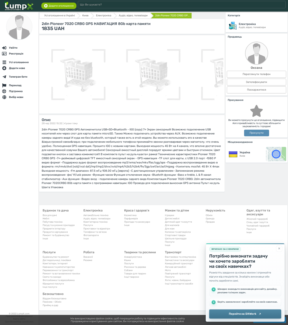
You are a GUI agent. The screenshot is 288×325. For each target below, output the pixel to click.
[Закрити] (279, 249)
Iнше (45, 238)
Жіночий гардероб (257, 219)
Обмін (209, 215)
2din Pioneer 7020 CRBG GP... (172, 15)
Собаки (128, 270)
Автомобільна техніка (95, 215)
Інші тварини (131, 276)
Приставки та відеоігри (96, 228)
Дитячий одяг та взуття (178, 221)
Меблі (46, 218)
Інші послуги (50, 287)
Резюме (87, 260)
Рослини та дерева (135, 267)
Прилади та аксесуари (137, 221)
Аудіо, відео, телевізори (96, 218)
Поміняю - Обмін (52, 301)
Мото (168, 270)
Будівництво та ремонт (56, 256)
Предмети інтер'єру (54, 228)
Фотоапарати (91, 235)
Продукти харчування (55, 232)
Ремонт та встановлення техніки (61, 273)
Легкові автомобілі (175, 267)
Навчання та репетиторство (59, 267)
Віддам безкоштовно (54, 298)
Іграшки (169, 215)
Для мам (169, 228)
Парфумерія (131, 218)
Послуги (88, 225)
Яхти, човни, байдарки (178, 280)
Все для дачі (50, 215)
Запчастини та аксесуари (179, 260)
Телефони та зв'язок (95, 232)
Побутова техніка (52, 221)
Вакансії (88, 256)
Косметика (130, 215)
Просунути (257, 132)
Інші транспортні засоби (179, 283)
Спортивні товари (175, 235)
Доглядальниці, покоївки (57, 260)
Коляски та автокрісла (178, 232)
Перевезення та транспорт (58, 270)
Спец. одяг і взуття (257, 222)
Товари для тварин (135, 273)
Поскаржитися (256, 89)
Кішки (127, 260)
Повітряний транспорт (178, 273)
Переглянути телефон (257, 74)
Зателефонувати (256, 82)
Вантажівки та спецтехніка (180, 256)
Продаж (210, 221)
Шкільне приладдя (175, 238)
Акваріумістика (133, 256)
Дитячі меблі (172, 218)
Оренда (210, 218)
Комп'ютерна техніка (95, 221)
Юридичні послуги (53, 283)
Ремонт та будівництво (56, 235)
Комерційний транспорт (179, 263)
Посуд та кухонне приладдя (59, 225)
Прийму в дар (50, 305)
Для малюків (172, 225)
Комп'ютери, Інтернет (55, 263)
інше (249, 232)
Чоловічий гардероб (258, 225)
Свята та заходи (52, 276)
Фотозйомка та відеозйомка (59, 280)
